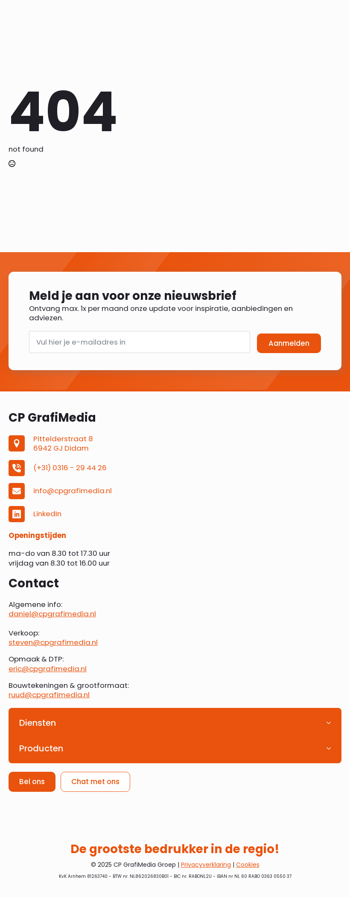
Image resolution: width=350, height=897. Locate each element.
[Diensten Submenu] (331, 723)
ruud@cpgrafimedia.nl (49, 695)
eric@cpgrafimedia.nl (48, 669)
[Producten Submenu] (331, 748)
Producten (41, 748)
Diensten (37, 723)
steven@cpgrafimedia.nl (53, 642)
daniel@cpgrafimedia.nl (52, 614)
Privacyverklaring (206, 864)
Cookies (248, 864)
